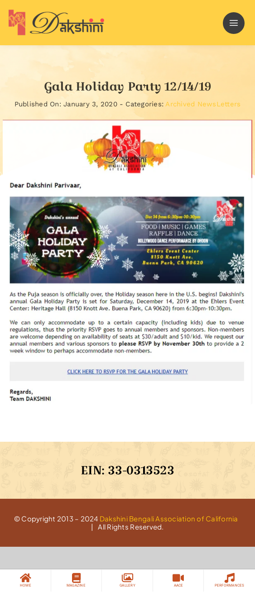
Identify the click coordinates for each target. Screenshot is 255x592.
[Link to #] (234, 23)
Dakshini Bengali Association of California (169, 518)
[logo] (54, 13)
